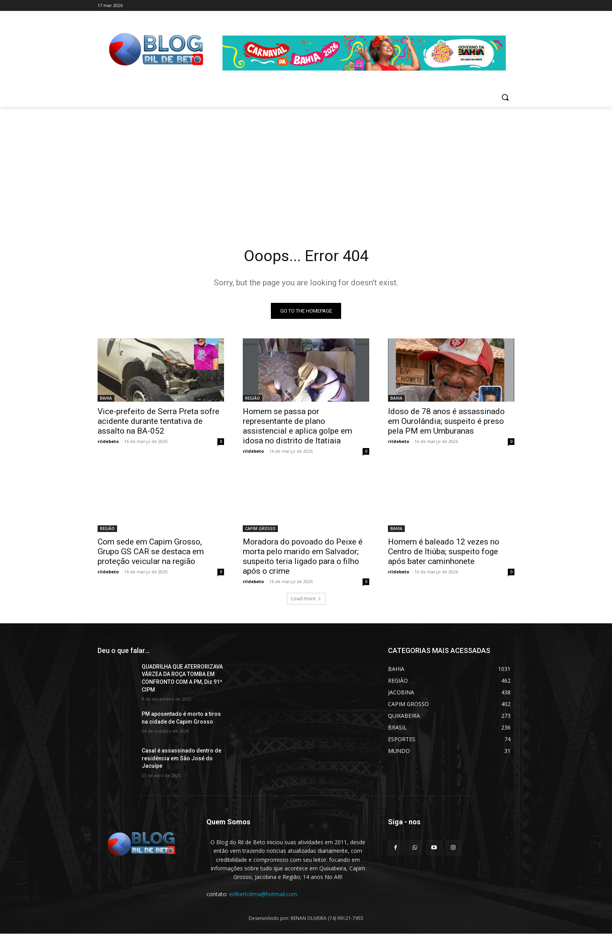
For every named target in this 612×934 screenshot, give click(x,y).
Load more (306, 598)
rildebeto (108, 441)
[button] (505, 97)
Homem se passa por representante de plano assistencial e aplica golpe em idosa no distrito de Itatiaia (297, 426)
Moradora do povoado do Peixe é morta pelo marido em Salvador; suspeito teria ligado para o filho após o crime (303, 556)
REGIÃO (252, 398)
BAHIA (106, 398)
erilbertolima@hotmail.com (263, 894)
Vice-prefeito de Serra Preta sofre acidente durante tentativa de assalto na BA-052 (158, 421)
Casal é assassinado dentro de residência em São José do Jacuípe (181, 758)
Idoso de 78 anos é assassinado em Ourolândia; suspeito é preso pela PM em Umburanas (446, 421)
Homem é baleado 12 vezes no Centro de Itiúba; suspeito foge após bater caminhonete (443, 551)
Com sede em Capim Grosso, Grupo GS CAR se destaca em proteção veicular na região (151, 551)
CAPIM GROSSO (260, 528)
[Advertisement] (306, 165)
